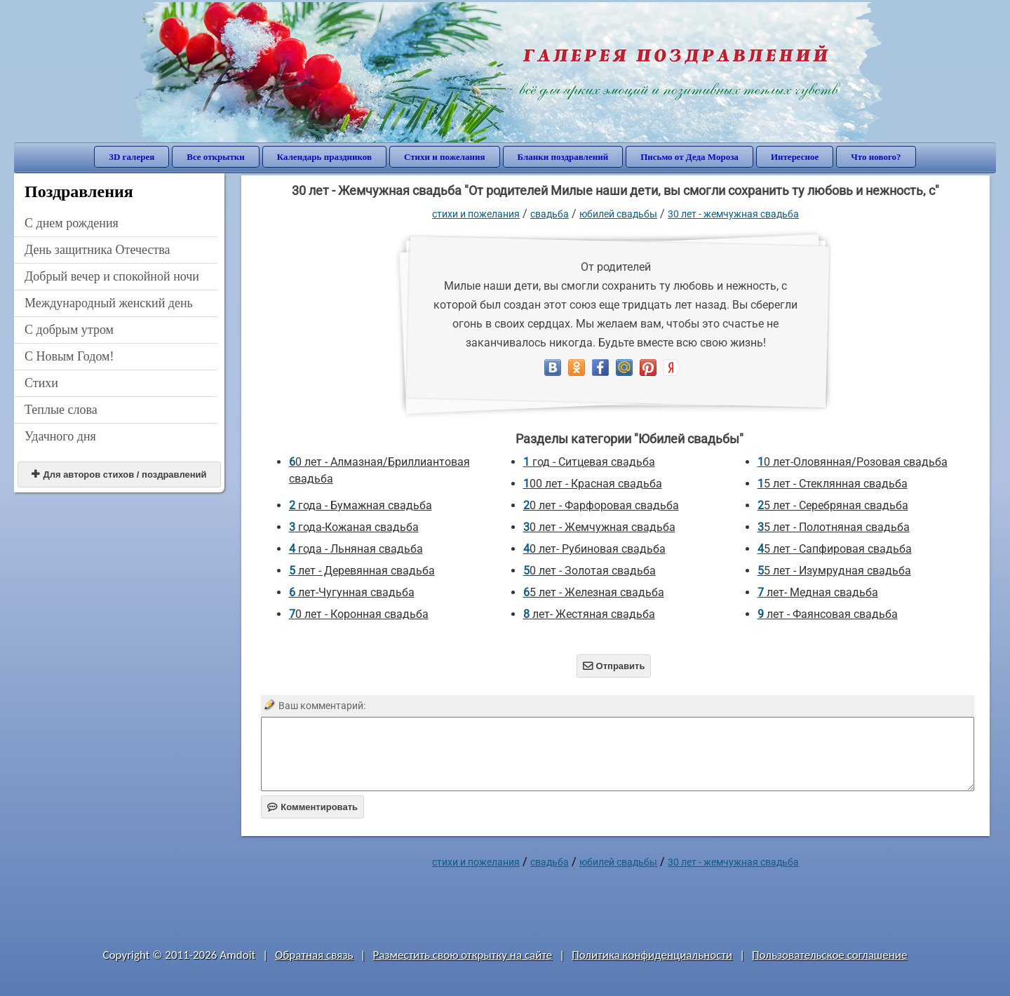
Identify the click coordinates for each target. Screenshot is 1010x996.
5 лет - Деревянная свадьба (362, 570)
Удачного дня (60, 436)
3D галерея (131, 157)
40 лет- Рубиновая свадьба (594, 549)
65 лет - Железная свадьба (593, 592)
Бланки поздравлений (563, 157)
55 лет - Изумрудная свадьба (834, 570)
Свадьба (549, 214)
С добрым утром (69, 330)
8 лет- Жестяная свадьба (589, 614)
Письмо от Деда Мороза (689, 157)
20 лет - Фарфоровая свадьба (601, 505)
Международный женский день (109, 303)
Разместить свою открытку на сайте (462, 955)
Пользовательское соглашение (829, 955)
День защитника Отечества (97, 250)
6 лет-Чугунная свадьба (352, 592)
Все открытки (216, 157)
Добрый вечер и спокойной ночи (112, 276)
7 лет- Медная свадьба (818, 592)
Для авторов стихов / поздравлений (119, 474)
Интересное (795, 157)
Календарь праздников (324, 157)
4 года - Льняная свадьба (356, 549)
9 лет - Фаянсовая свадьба (828, 614)
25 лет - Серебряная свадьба (833, 505)
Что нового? (876, 157)
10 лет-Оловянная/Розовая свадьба (853, 462)
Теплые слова (61, 410)
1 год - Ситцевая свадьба (589, 462)
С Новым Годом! (69, 356)
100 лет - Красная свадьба (592, 483)
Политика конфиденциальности (652, 955)
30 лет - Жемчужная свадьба (733, 214)
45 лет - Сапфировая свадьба (835, 549)
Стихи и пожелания (444, 157)
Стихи (41, 383)
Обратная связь (314, 955)
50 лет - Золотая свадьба (589, 570)
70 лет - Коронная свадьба (359, 614)
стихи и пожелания (476, 214)
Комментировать (312, 807)
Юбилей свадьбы (618, 214)
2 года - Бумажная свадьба (360, 505)
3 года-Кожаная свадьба (354, 527)
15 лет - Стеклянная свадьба (833, 483)
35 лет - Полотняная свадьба (834, 527)
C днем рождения (72, 223)
